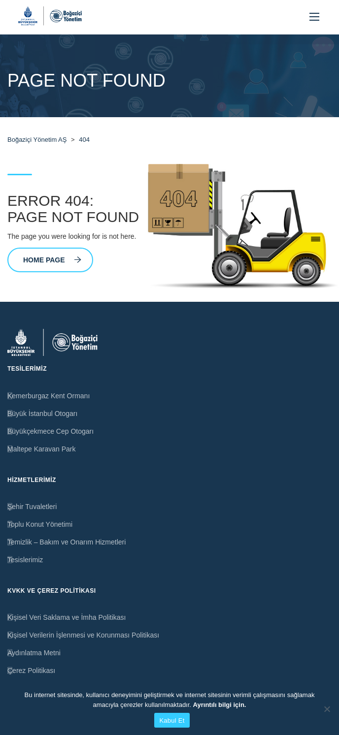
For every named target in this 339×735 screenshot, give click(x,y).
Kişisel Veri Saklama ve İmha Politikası (66, 617)
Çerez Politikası (31, 670)
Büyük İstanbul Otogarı (42, 413)
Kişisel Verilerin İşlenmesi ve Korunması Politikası (83, 635)
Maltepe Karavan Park (41, 449)
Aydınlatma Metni (34, 653)
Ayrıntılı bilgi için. (219, 704)
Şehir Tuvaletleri (32, 507)
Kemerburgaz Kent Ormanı (48, 396)
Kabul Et (171, 720)
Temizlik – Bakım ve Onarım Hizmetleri (66, 542)
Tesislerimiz (25, 560)
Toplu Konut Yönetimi (39, 524)
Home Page (52, 260)
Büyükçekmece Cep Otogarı (50, 431)
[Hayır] (327, 709)
